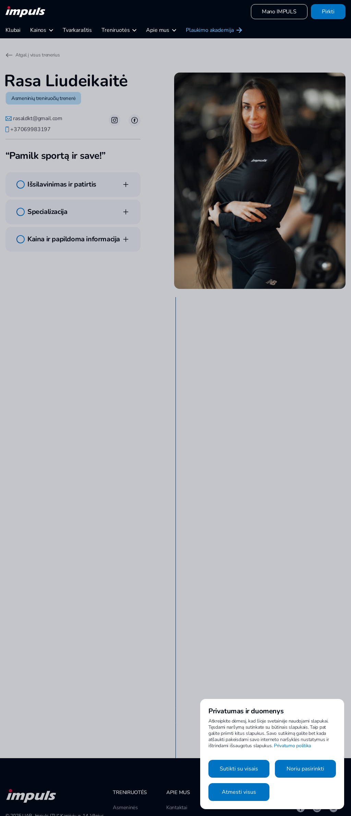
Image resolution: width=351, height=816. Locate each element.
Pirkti (328, 11)
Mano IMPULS (279, 11)
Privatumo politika (292, 745)
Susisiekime (179, 765)
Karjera (174, 789)
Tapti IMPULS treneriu (190, 777)
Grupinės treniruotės (135, 765)
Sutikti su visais (239, 769)
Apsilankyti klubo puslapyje (74, 629)
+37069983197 (28, 129)
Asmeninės (125, 752)
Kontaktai (176, 752)
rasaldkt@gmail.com (33, 118)
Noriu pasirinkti (305, 769)
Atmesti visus (239, 792)
